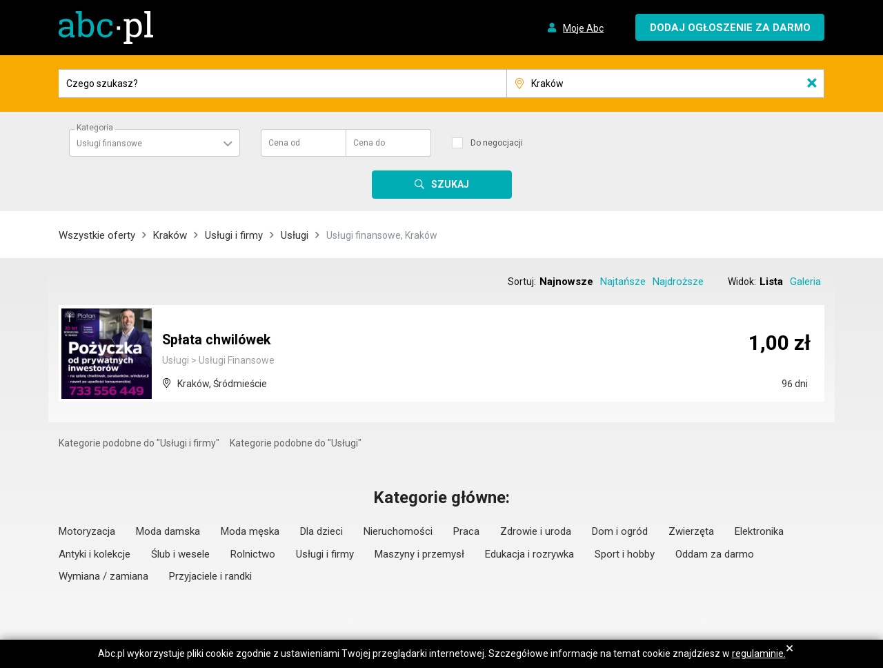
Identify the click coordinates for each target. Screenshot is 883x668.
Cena (284, 143)
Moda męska (250, 531)
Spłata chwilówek (217, 340)
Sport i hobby (625, 554)
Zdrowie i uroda (535, 531)
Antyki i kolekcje (94, 554)
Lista (771, 281)
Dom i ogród (620, 531)
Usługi (294, 235)
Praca (466, 531)
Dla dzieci (321, 531)
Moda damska (168, 531)
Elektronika (759, 531)
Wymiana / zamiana (103, 576)
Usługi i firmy (234, 235)
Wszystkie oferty (97, 235)
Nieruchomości (398, 531)
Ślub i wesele (180, 554)
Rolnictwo (252, 554)
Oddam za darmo (714, 554)
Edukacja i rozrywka (529, 554)
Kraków (170, 235)
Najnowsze (566, 281)
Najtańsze (623, 281)
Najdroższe (678, 281)
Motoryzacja (87, 531)
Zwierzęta (691, 531)
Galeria (805, 281)
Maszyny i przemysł (419, 554)
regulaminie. (759, 653)
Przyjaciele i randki (210, 576)
